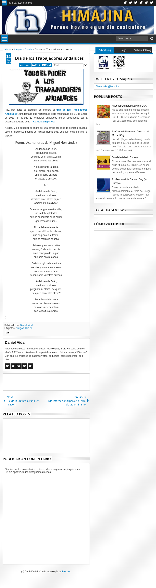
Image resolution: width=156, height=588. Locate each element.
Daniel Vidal (26, 325)
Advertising (105, 50)
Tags (123, 50)
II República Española (43, 121)
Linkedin (146, 3)
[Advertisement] (50, 382)
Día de (28, 328)
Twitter (125, 3)
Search (151, 39)
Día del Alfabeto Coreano (125, 157)
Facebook (130, 3)
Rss (141, 3)
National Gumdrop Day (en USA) (129, 105)
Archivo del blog (142, 50)
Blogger (66, 571)
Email (48, 65)
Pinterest (151, 3)
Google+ (136, 3)
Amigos (20, 328)
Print (37, 65)
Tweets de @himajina (107, 86)
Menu (4, 2)
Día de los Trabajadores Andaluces (49, 58)
